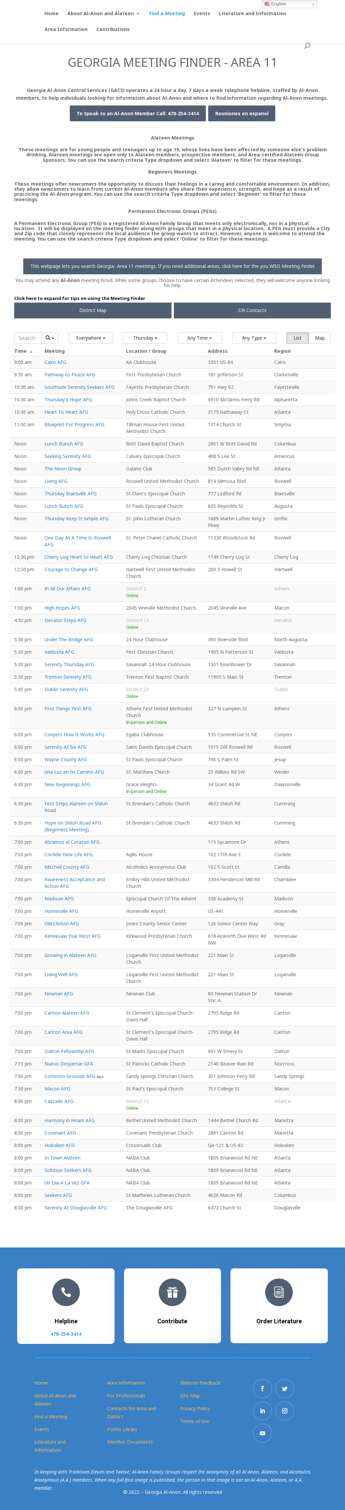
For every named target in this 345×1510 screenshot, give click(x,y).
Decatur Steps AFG (65, 620)
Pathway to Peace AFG (69, 374)
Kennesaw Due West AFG (72, 936)
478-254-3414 (66, 1332)
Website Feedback (200, 1383)
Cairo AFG (55, 362)
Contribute (172, 1320)
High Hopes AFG (62, 608)
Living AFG (55, 481)
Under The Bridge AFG (68, 639)
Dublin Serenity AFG (66, 689)
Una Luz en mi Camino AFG (74, 772)
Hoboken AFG (59, 1145)
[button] (91, 338)
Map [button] (320, 338)
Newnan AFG (58, 993)
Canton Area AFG (63, 1032)
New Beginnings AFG (67, 784)
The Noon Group (63, 468)
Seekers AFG (58, 1195)
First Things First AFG (68, 708)
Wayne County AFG (65, 759)
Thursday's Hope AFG (68, 399)
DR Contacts (252, 310)
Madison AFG (59, 898)
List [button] (297, 338)
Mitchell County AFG (66, 867)
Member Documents (130, 1442)
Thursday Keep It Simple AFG (76, 518)
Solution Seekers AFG (68, 1170)
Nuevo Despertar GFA (68, 1063)
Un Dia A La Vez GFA (67, 1182)
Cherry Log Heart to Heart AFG (78, 557)
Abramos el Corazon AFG (72, 842)
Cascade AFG (58, 1101)
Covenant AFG (60, 1133)
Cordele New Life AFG (68, 854)
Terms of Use (195, 1421)
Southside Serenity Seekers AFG (79, 387)
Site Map (190, 1395)
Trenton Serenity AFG (68, 677)
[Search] (27, 338)
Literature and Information (252, 14)
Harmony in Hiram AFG (69, 1120)
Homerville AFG (61, 911)
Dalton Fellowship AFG (69, 1051)
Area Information (66, 29)
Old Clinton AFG (61, 923)
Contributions (113, 29)
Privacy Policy (195, 1408)
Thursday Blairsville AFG (70, 493)
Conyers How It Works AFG (74, 734)
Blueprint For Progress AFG (74, 424)
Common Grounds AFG (70, 1076)
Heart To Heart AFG (66, 412)
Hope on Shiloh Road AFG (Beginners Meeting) (72, 826)
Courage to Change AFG (71, 569)
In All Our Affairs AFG (67, 588)
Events (202, 14)
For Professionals (126, 1395)
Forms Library (122, 1429)
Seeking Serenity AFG (67, 456)
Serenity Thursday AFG (69, 664)
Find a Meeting (167, 14)
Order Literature (279, 1320)
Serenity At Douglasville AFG (75, 1207)
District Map (92, 310)
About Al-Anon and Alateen (100, 14)
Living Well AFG (61, 974)
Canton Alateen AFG (66, 1013)
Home (51, 14)
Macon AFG (57, 1088)
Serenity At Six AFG (65, 747)
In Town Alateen (62, 1157)
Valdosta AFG (59, 652)
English (275, 4)
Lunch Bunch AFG (63, 443)
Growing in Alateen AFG (70, 955)
